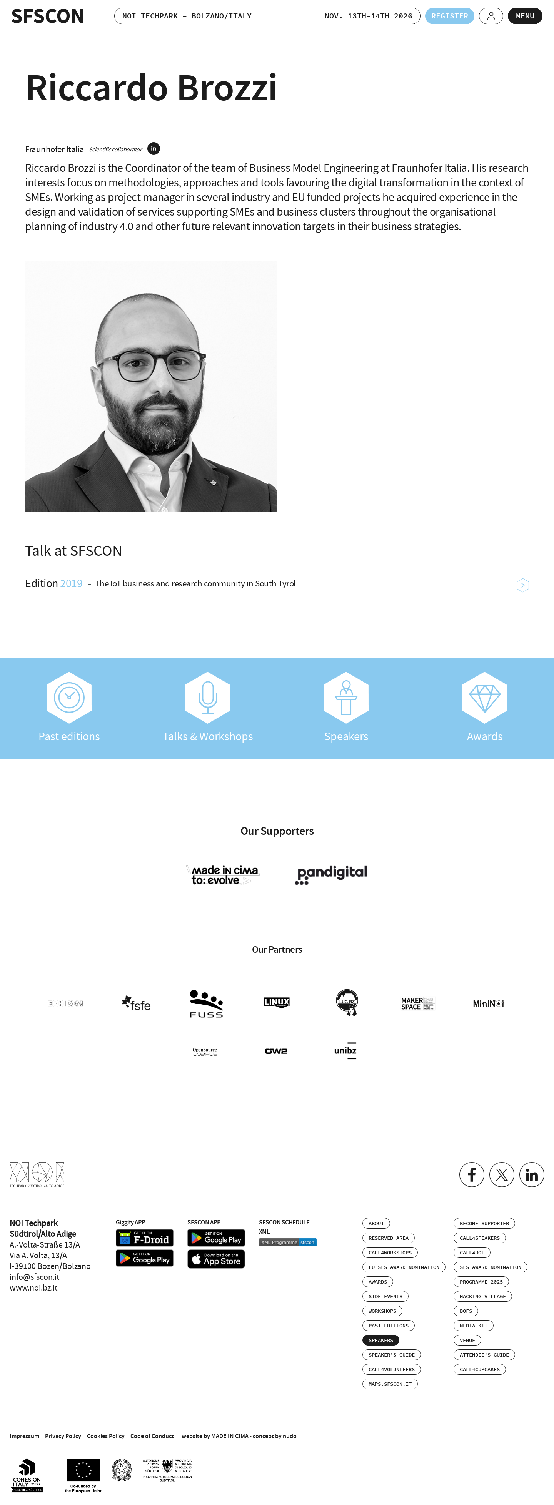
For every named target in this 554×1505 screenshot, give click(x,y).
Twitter (501, 1174)
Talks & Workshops (207, 708)
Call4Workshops (390, 1253)
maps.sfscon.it (390, 1384)
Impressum (24, 1436)
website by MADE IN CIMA (215, 1436)
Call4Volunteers (392, 1370)
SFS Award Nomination (490, 1267)
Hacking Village (483, 1297)
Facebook (471, 1174)
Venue (467, 1340)
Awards (484, 708)
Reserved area (389, 1238)
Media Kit (473, 1326)
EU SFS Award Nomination (404, 1267)
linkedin (153, 148)
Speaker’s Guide (392, 1355)
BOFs (466, 1311)
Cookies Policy (106, 1436)
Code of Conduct (152, 1436)
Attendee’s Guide (484, 1355)
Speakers (346, 708)
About (376, 1224)
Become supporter (484, 1224)
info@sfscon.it (34, 1277)
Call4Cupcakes (480, 1370)
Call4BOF (472, 1253)
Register (449, 16)
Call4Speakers (480, 1238)
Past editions (69, 708)
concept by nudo (275, 1436)
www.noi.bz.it (33, 1287)
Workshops (382, 1311)
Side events (385, 1297)
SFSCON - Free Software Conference (47, 16)
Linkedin (531, 1174)
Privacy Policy (63, 1436)
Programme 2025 (481, 1282)
